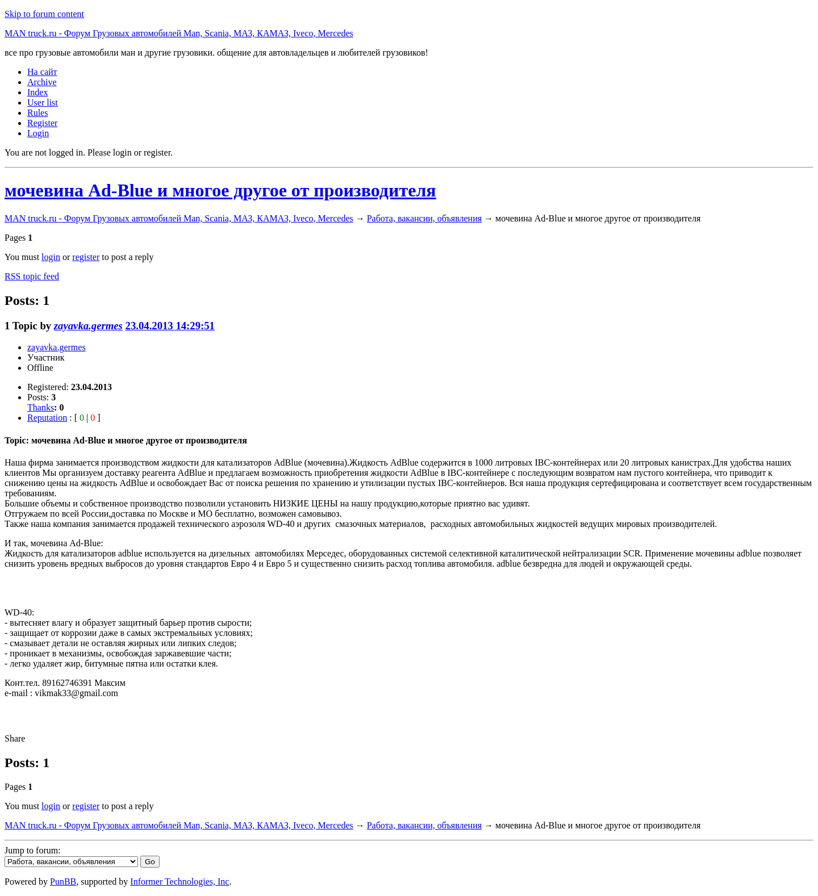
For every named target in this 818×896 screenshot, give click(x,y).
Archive (42, 82)
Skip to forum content (44, 14)
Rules (37, 113)
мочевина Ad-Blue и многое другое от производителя (220, 190)
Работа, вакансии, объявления (424, 218)
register (85, 257)
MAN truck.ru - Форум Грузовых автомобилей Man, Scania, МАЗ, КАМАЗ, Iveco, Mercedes (179, 33)
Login (38, 133)
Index (37, 92)
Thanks (40, 407)
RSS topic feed (32, 276)
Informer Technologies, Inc (179, 881)
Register (42, 123)
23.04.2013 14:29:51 (170, 326)
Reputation (47, 417)
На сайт (42, 72)
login (50, 257)
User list (42, 102)
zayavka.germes (88, 326)
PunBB (63, 881)
